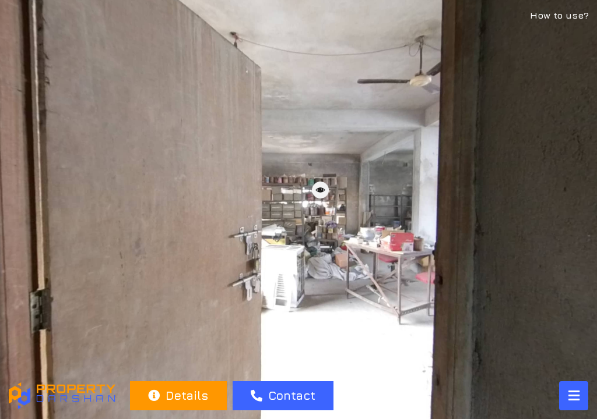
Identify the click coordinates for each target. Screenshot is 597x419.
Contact (283, 395)
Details (178, 395)
